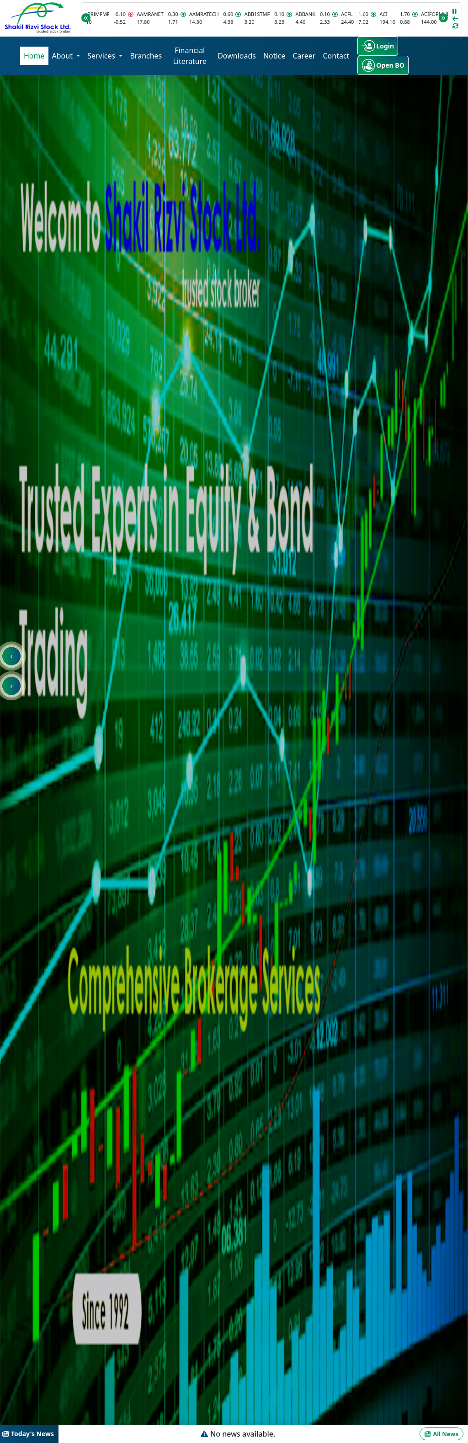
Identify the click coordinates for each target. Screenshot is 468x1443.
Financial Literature (190, 55)
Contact (336, 56)
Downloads (237, 56)
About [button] (63, 56)
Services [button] (102, 56)
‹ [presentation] (12, 656)
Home (34, 56)
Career (303, 56)
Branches (146, 56)
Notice (274, 56)
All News (441, 1434)
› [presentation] (12, 686)
